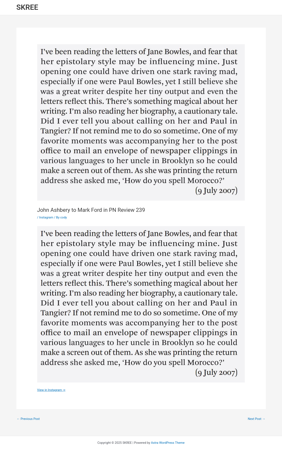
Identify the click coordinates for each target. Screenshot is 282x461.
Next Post (256, 419)
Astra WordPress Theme (168, 443)
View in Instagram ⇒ (51, 390)
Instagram (46, 217)
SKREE (27, 7)
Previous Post (28, 419)
